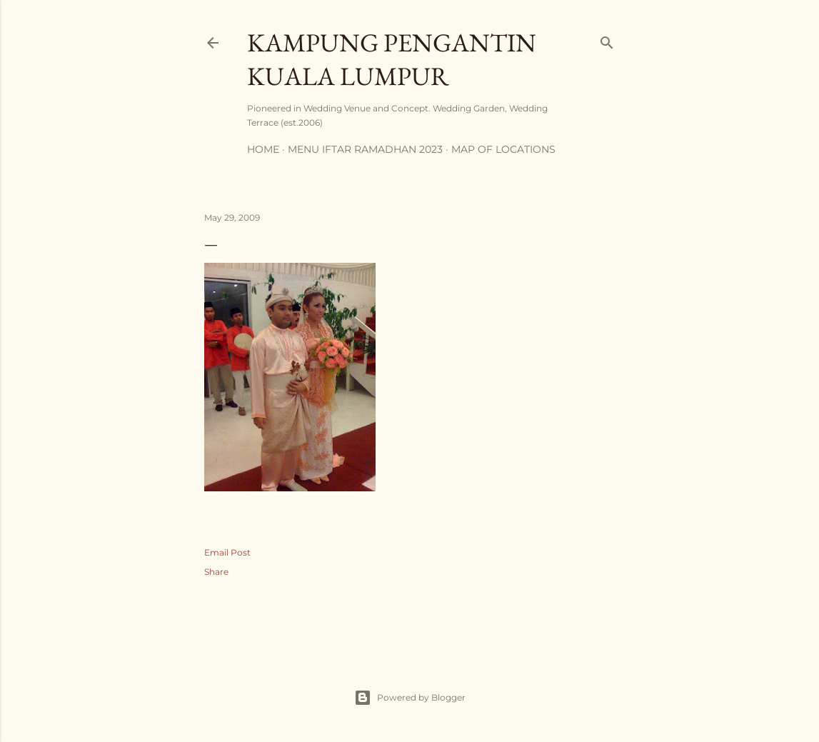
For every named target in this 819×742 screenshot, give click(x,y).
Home (263, 149)
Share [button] (216, 571)
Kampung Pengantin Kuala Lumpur (391, 59)
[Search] (606, 40)
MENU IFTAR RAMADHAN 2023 (365, 149)
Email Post (227, 552)
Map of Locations (503, 149)
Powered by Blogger (410, 697)
